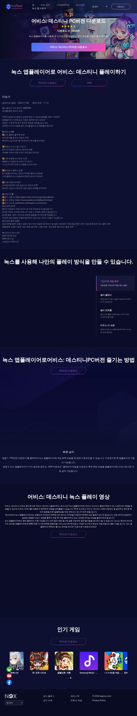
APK (89, 82)
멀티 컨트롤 (106, 310)
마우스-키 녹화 (107, 325)
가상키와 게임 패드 (109, 281)
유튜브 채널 (76, 700)
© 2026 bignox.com (101, 696)
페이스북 (75, 696)
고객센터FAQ (62, 5)
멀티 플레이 (106, 295)
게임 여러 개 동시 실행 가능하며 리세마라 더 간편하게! (115, 300)
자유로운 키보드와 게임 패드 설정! (113, 285)
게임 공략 (45, 5)
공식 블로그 (48, 696)
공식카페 (80, 5)
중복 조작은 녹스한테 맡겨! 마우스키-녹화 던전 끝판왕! (115, 330)
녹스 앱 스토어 (39, 8)
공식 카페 (47, 700)
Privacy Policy (99, 700)
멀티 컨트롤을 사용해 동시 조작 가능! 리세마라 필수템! (114, 315)
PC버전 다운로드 (47, 82)
